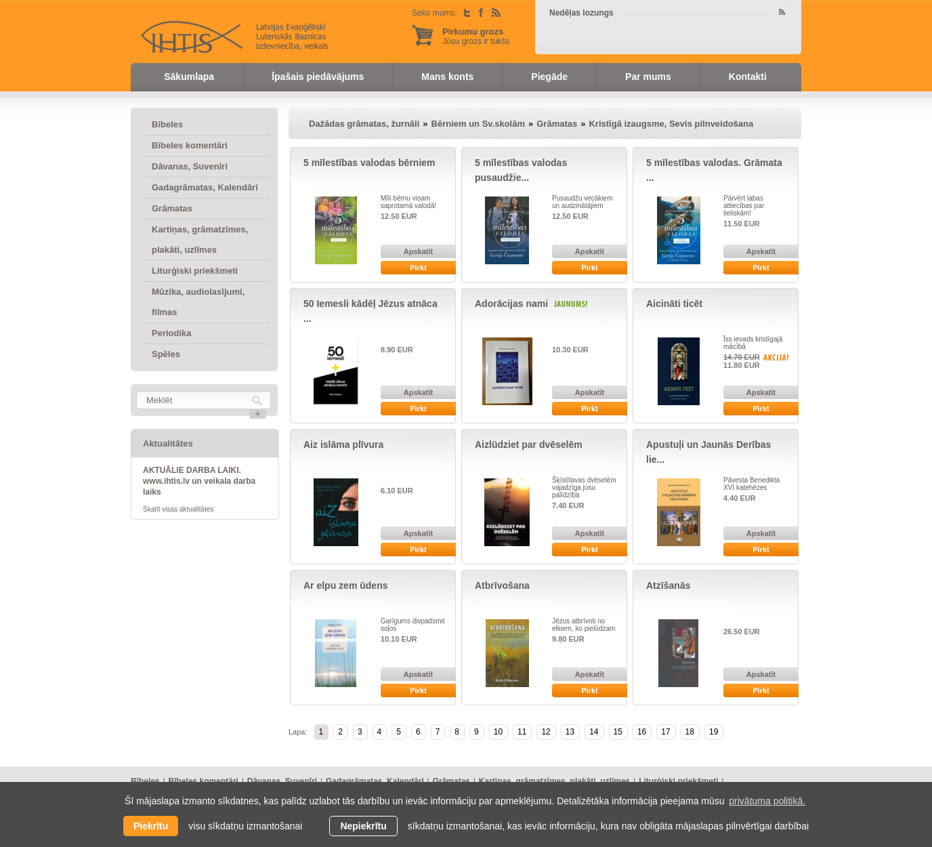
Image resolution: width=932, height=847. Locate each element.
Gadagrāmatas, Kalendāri (205, 187)
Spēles (166, 354)
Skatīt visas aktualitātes (178, 509)
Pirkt (418, 268)
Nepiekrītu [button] (363, 826)
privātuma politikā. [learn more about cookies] (767, 801)
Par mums (648, 76)
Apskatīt (418, 251)
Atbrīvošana (502, 585)
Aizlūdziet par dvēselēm (528, 444)
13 (570, 732)
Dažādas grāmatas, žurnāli (364, 124)
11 (521, 732)
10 (498, 732)
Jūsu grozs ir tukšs (475, 36)
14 (593, 732)
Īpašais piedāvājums (318, 76)
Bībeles (167, 124)
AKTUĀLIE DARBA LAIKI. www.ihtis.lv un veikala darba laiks (199, 481)
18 (689, 732)
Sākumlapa (189, 76)
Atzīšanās (668, 585)
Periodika (172, 333)
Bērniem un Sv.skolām (478, 124)
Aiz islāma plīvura (343, 444)
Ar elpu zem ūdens (345, 585)
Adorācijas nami (511, 303)
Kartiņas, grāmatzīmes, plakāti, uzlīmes (200, 239)
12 (545, 732)
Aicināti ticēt (674, 303)
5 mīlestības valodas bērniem (369, 162)
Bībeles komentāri (190, 145)
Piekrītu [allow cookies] (150, 826)
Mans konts (447, 76)
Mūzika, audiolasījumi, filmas (198, 302)
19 (713, 732)
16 (641, 732)
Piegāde (549, 76)
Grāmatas (172, 208)
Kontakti (748, 76)
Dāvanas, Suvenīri (190, 166)
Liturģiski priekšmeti (195, 271)
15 (618, 732)
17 (665, 732)
